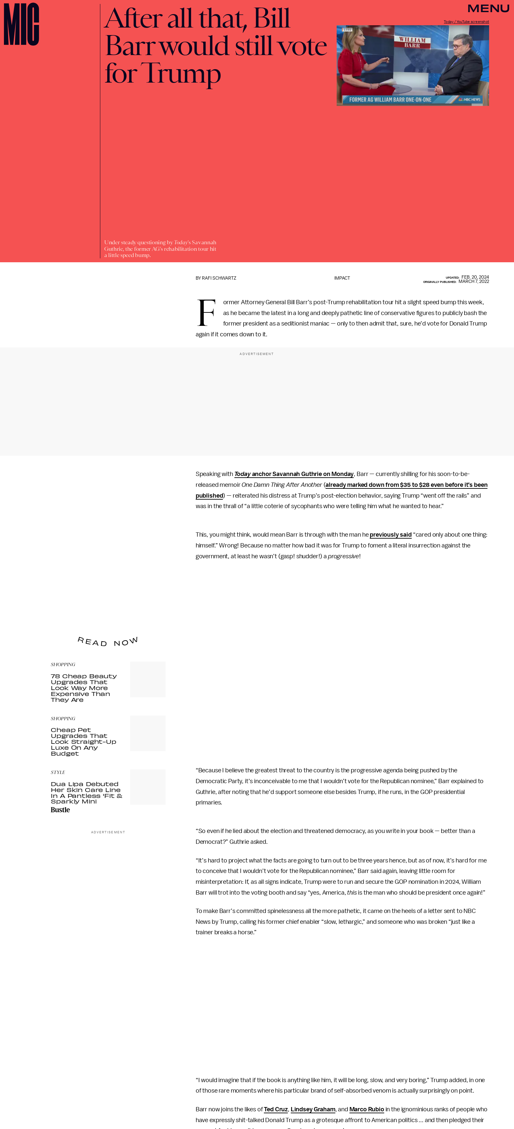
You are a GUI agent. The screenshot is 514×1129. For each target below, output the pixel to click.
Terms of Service (142, 608)
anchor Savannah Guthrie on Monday (294, 474)
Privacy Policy (64, 611)
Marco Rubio (366, 1109)
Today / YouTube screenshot (466, 22)
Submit (149, 598)
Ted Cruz (276, 1109)
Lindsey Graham (313, 1109)
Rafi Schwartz (219, 278)
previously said (391, 534)
